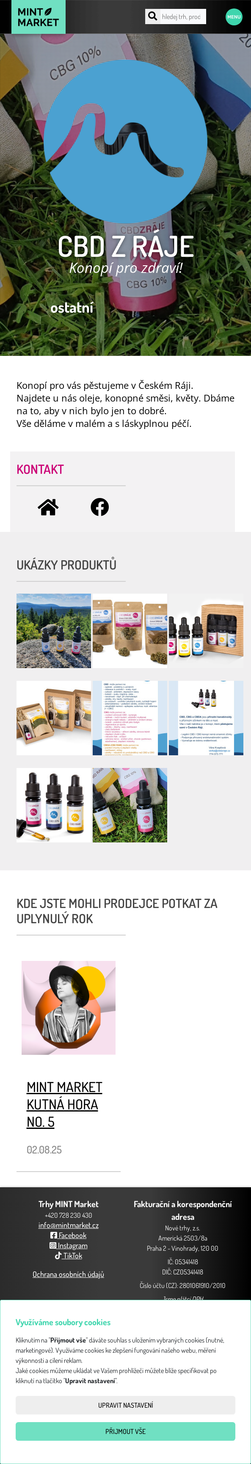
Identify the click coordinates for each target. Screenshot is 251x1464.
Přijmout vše (125, 1431)
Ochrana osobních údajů (68, 1274)
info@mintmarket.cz (69, 1225)
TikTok (68, 1255)
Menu (234, 16)
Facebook (68, 1235)
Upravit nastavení (125, 1405)
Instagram (69, 1245)
